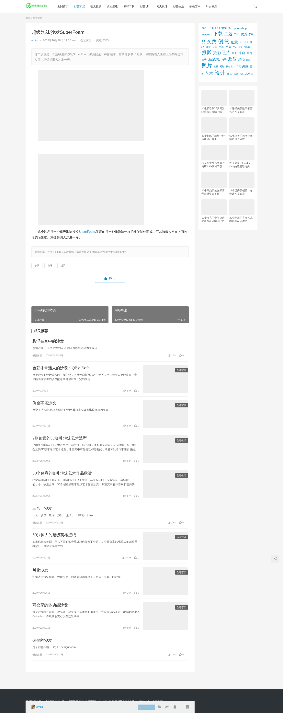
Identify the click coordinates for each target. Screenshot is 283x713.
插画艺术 (196, 6)
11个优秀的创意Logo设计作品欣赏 (241, 192)
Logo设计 (213, 6)
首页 (28, 18)
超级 (63, 265)
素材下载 (130, 6)
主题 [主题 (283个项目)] (228, 33)
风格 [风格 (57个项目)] (241, 74)
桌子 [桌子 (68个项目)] (204, 59)
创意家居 (81, 6)
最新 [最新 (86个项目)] (234, 53)
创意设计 (147, 6)
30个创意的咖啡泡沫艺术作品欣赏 (62, 477)
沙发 (37, 265)
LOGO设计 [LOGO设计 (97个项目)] (226, 28)
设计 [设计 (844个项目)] (220, 73)
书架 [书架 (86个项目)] (236, 34)
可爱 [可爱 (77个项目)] (208, 47)
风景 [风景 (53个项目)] (236, 74)
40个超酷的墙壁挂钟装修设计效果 (213, 137)
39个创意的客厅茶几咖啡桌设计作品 (241, 219)
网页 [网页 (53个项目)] (238, 66)
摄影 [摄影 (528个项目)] (206, 52)
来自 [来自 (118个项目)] (242, 53)
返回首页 (64, 6)
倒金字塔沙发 (44, 405)
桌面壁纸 (114, 6)
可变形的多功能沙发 (50, 613)
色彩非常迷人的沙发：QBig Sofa (61, 369)
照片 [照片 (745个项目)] (207, 65)
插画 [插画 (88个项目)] (247, 47)
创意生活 (180, 6)
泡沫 (50, 265)
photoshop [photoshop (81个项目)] (240, 28)
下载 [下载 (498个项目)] (218, 33)
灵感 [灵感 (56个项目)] (248, 59)
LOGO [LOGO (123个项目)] (213, 28)
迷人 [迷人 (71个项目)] (229, 74)
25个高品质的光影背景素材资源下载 (213, 192)
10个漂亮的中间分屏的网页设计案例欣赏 (213, 219)
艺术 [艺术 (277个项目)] (209, 73)
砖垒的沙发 (42, 649)
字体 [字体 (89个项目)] (228, 47)
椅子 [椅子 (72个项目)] (224, 59)
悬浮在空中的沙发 (48, 342)
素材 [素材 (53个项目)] (216, 66)
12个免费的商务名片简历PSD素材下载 (213, 165)
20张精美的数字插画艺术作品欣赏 (241, 110)
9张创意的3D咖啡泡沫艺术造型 (59, 441)
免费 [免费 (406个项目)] (211, 41)
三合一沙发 (42, 513)
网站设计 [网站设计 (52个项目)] (230, 66)
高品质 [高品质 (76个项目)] (249, 73)
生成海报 (145, 707)
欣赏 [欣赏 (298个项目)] (232, 59)
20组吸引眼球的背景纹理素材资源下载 (213, 110)
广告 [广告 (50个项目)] (234, 47)
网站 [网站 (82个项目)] (222, 66)
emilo (34, 40)
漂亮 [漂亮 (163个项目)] (241, 59)
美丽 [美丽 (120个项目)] (245, 66)
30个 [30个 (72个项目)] (204, 28)
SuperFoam (87, 231)
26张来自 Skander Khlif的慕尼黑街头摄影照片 (240, 165)
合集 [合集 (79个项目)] (214, 47)
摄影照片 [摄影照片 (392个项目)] (221, 52)
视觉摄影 (97, 6)
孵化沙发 (40, 577)
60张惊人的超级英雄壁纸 (54, 541)
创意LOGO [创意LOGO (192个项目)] (239, 42)
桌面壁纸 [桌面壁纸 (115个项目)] (214, 59)
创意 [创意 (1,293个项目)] (223, 41)
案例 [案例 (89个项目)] (249, 53)
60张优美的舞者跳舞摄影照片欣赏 (241, 137)
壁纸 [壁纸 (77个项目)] (221, 47)
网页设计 (163, 6)
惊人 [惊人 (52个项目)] (240, 47)
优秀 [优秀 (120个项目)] (244, 34)
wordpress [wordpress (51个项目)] (207, 34)
